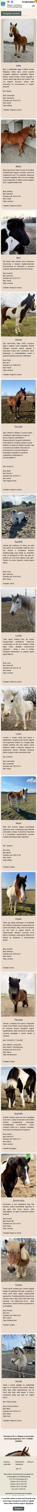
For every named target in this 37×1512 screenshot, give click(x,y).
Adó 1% (18, 1469)
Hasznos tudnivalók (7, 1463)
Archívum (30, 1462)
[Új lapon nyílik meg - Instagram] (8, 2)
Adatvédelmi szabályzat (19, 1463)
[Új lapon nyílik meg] (18, 1479)
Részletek (29, 1503)
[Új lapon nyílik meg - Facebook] (12, 2)
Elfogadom (18, 1508)
